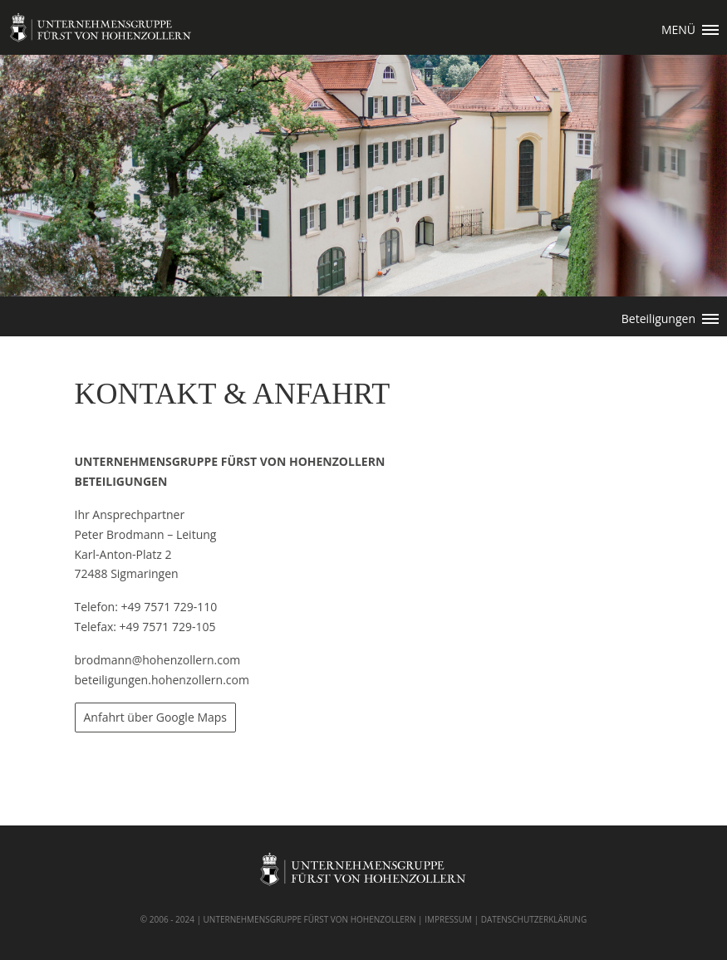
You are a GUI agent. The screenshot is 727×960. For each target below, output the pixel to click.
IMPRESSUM (448, 919)
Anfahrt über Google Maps (156, 717)
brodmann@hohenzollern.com (158, 660)
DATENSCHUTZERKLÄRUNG (534, 919)
